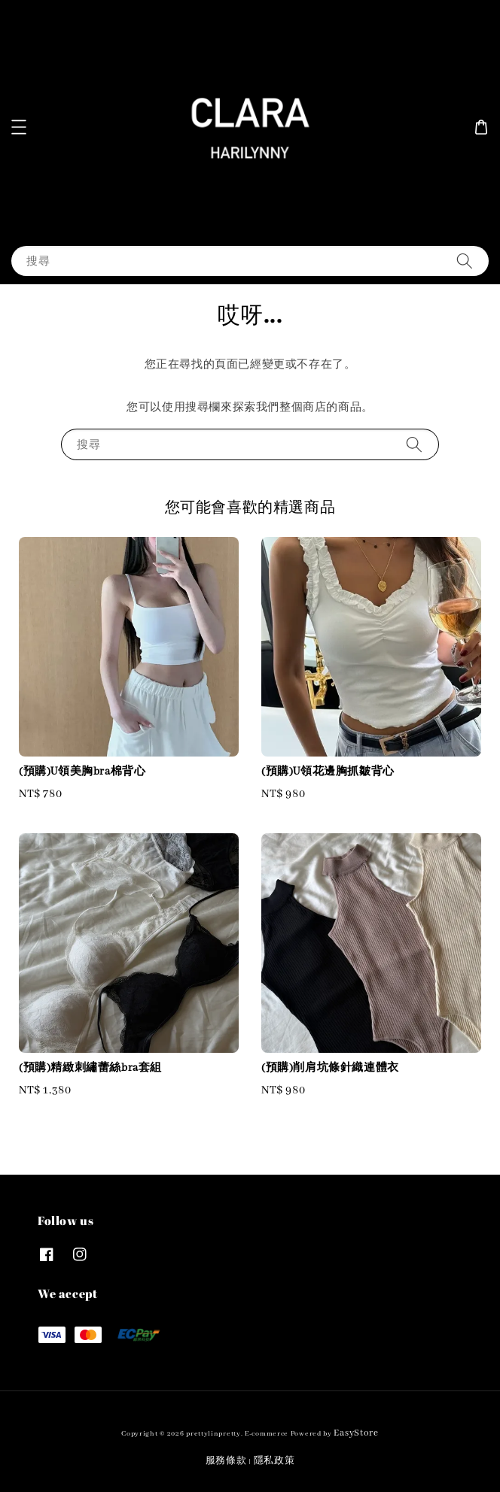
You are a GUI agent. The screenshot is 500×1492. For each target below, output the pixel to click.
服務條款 (226, 1460)
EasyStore (356, 1433)
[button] (18, 127)
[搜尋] (465, 260)
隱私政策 (274, 1460)
